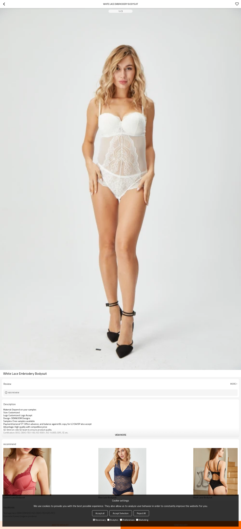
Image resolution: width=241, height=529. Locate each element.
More (233, 383)
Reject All (141, 513)
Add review (13, 392)
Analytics (112, 519)
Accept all (99, 513)
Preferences (127, 519)
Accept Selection (121, 513)
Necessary (99, 519)
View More (120, 434)
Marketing (142, 519)
